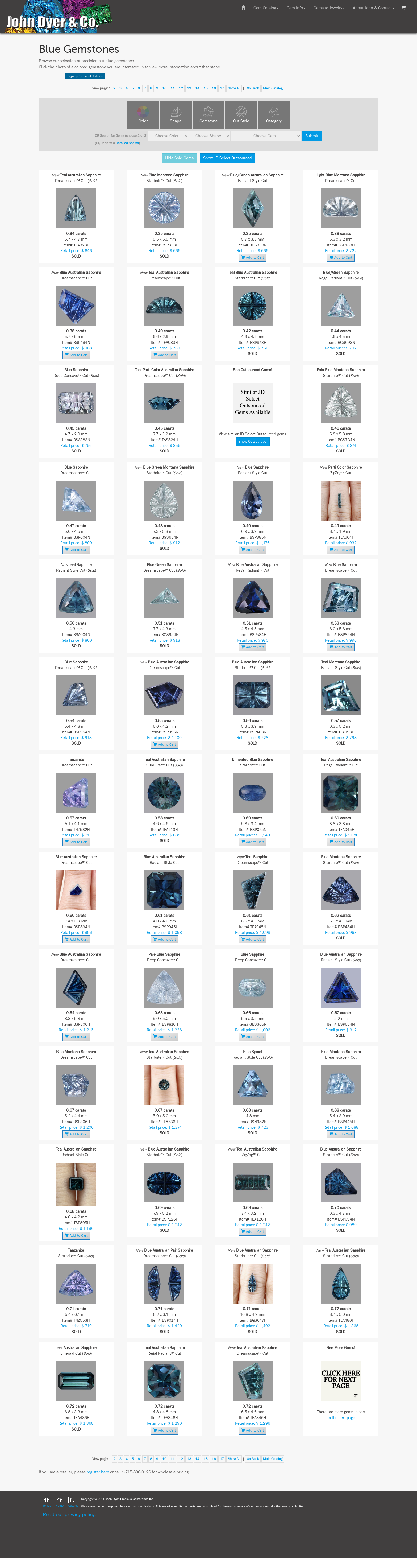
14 (197, 88)
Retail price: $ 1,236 (164, 1030)
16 (214, 88)
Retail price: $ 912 (164, 543)
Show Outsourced (253, 441)
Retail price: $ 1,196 (76, 1228)
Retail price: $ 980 (341, 1225)
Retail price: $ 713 (76, 835)
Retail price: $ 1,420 (164, 1326)
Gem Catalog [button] (266, 8)
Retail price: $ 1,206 (76, 1127)
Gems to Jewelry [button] (329, 8)
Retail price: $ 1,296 (164, 1423)
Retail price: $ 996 (341, 640)
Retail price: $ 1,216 (76, 1030)
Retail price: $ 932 (341, 543)
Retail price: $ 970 (252, 640)
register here (98, 1472)
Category (274, 121)
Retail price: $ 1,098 (164, 932)
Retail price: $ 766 (76, 445)
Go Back (253, 88)
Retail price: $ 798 (341, 738)
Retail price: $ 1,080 (340, 835)
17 (222, 88)
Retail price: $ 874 (341, 445)
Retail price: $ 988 (76, 348)
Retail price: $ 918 (164, 640)
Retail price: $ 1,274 (164, 1127)
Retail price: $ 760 (164, 348)
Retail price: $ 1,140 (252, 835)
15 (205, 88)
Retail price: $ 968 (341, 932)
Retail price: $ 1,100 (164, 738)
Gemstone (208, 121)
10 (164, 88)
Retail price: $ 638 (164, 835)
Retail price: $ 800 (76, 543)
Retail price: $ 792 (341, 348)
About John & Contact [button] (373, 8)
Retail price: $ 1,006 (252, 1030)
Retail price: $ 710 (76, 1326)
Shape (175, 121)
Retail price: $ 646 (76, 251)
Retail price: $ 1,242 (164, 1225)
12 (181, 88)
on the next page (341, 1418)
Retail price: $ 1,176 (252, 543)
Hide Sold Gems (179, 158)
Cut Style (241, 121)
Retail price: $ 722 (341, 251)
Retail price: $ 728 (252, 738)
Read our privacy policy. (69, 1514)
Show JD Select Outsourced (227, 158)
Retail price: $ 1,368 (340, 1326)
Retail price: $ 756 (252, 348)
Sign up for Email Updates (85, 76)
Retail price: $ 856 (164, 445)
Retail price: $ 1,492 (252, 1326)
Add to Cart (252, 257)
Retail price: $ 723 (252, 1127)
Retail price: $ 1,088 (340, 1127)
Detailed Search (127, 143)
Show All (234, 88)
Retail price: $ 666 (164, 251)
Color (143, 121)
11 (172, 88)
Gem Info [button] (296, 8)
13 (189, 88)
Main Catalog (272, 88)
